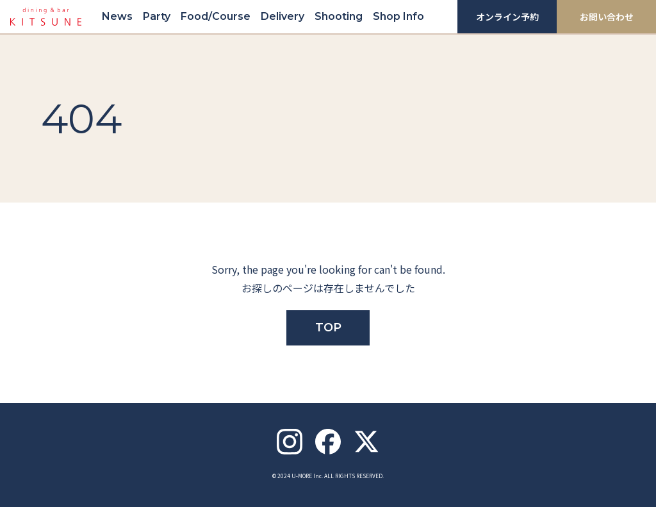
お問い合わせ (607, 16)
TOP (328, 327)
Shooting (339, 16)
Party (156, 16)
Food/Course (215, 16)
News (117, 16)
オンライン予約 (507, 16)
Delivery (282, 16)
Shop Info (398, 16)
